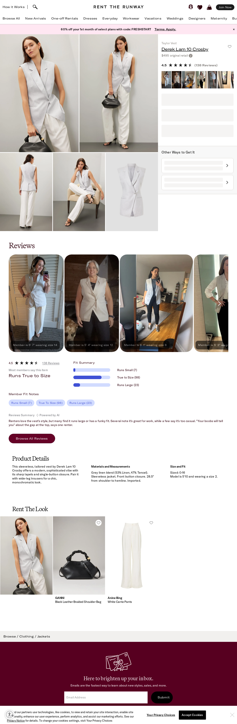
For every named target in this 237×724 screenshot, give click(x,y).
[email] (106, 697)
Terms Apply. (165, 29)
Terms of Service (127, 709)
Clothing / (28, 636)
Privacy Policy (155, 709)
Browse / (11, 636)
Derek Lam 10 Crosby (184, 49)
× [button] (234, 29)
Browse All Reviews (32, 438)
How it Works (14, 7)
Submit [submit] (164, 697)
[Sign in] (191, 7)
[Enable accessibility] (9, 714)
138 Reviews (50, 363)
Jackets (43, 636)
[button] (26, 565)
